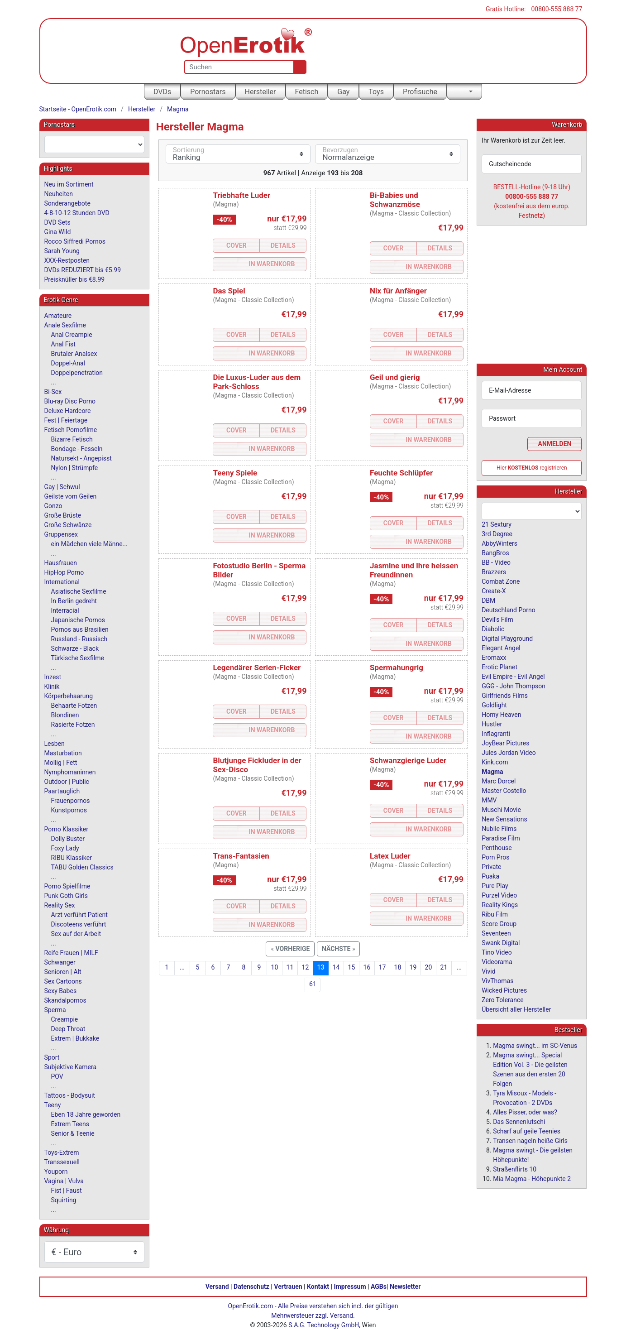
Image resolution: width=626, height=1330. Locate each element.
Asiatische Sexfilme (78, 591)
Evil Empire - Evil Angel (513, 676)
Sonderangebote (67, 203)
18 (397, 967)
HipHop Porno (64, 572)
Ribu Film (495, 913)
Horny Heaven (501, 714)
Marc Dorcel (499, 780)
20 (428, 967)
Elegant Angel (501, 647)
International (62, 582)
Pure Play (495, 885)
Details (283, 245)
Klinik (52, 686)
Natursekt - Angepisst (81, 458)
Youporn (56, 1171)
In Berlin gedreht (74, 601)
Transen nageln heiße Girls (530, 1140)
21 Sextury (496, 524)
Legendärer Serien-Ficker (257, 667)
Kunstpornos (69, 810)
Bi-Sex (53, 391)
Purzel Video (499, 894)
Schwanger (60, 962)
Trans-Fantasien (241, 855)
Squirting (63, 1200)
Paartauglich (62, 791)
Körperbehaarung (68, 696)
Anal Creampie (71, 334)
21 (444, 967)
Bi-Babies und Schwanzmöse (395, 200)
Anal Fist (63, 344)
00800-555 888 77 (556, 9)
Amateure (58, 315)
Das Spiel (229, 290)
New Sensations (504, 818)
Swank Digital (501, 942)
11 (290, 967)
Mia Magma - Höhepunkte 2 (532, 1178)
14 (336, 967)
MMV (489, 799)
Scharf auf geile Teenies (526, 1130)
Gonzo (53, 505)
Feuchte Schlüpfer (401, 472)
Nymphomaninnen (70, 772)
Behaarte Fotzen (74, 705)
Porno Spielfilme (67, 886)
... (182, 967)
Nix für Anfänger (398, 290)
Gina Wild (57, 231)
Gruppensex (61, 534)
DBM (488, 600)
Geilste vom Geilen (70, 496)
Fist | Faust (66, 1190)
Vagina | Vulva (64, 1181)
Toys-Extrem (61, 1152)
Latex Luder (390, 855)
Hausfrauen (60, 563)
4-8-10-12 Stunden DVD (77, 212)
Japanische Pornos (78, 620)
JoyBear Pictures (505, 742)
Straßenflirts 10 (514, 1168)
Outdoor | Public (66, 781)
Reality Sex (59, 905)
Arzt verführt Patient (79, 914)
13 (321, 967)
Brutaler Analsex (74, 353)
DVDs (162, 91)
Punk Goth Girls (66, 895)
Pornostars (207, 91)
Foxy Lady (65, 848)
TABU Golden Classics (82, 867)
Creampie (64, 1019)
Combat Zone (501, 581)
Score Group (499, 923)
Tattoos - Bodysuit (69, 1095)
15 (351, 967)
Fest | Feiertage (66, 420)
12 (305, 967)
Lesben (54, 743)
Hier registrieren (532, 467)
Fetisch (307, 91)
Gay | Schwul (62, 486)
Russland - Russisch (79, 639)
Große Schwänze (68, 524)
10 (274, 967)
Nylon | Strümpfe (74, 467)
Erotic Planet (499, 666)
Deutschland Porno (508, 609)
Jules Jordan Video (509, 752)
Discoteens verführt (78, 924)
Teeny (52, 1105)
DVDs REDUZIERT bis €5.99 (82, 270)
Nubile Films (499, 828)
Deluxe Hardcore (67, 410)
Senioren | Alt (62, 971)
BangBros (495, 552)
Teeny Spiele (235, 472)
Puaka (490, 875)
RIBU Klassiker (71, 857)
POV (57, 1076)
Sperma (55, 1009)
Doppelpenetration (77, 372)
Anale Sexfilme (65, 325)
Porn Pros (495, 856)
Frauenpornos (70, 800)
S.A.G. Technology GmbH (323, 1325)
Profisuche (420, 91)
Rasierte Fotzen (73, 724)
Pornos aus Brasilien (80, 629)
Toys (376, 91)
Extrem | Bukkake (75, 1038)
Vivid (488, 971)
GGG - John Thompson (513, 685)
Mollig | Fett (60, 762)
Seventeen (496, 932)
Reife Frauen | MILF (71, 952)
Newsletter (405, 1286)
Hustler (492, 723)
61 (312, 984)
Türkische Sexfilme (77, 658)
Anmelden (555, 443)
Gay (343, 91)
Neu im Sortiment (69, 184)
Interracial (65, 610)
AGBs (379, 1286)
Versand (217, 1286)
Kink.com (495, 761)
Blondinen (65, 715)
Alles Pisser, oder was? (525, 1111)
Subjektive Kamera (70, 1067)
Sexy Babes (60, 990)
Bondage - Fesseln (77, 448)
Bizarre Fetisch (72, 439)
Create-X (494, 590)
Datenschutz (251, 1286)
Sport (52, 1057)
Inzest (53, 677)
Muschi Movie (501, 809)
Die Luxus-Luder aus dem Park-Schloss (257, 382)
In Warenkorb (272, 264)
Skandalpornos (65, 1000)
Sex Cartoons (63, 981)
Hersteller (260, 91)
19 (413, 967)
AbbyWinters (499, 543)
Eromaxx (494, 657)
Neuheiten (58, 193)
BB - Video (496, 562)
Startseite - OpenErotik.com (78, 109)
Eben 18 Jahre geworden (86, 1114)
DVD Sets (57, 222)
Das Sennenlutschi (519, 1121)
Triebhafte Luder (241, 195)
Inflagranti (496, 733)
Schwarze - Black (75, 648)
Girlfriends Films (505, 695)
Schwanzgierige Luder (408, 760)
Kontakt (318, 1286)
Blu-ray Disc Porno (70, 401)
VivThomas (497, 980)
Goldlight (494, 704)
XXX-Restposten (67, 260)
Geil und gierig (395, 377)
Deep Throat (68, 1028)
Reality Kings (500, 904)
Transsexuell (62, 1162)
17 (382, 967)
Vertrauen (288, 1286)
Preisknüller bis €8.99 (74, 279)
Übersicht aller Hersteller (516, 1009)
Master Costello (504, 790)
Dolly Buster (68, 838)
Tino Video (497, 951)
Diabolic (493, 628)
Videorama (497, 961)
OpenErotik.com (250, 1306)
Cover (236, 245)
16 (367, 967)
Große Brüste (62, 515)
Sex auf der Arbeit (76, 933)
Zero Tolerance (503, 999)
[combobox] (94, 144)
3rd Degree (497, 533)
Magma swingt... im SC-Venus (535, 1045)
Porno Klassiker (66, 829)
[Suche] (298, 67)
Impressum (350, 1286)
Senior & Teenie (73, 1133)
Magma (178, 109)
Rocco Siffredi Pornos (74, 241)
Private (491, 866)
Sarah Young (62, 250)
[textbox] (94, 144)
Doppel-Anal (68, 363)
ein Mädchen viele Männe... (89, 543)
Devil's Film (497, 619)
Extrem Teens (70, 1124)
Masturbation (63, 753)
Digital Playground (507, 638)
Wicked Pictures (504, 990)
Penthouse (497, 847)
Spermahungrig (396, 667)
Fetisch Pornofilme (70, 429)
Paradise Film (501, 837)
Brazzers (494, 571)
